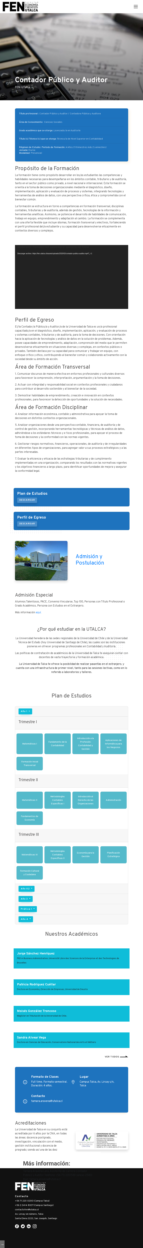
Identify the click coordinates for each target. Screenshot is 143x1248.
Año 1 (24, 711)
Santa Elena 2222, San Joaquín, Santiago (36, 1218)
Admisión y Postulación (90, 560)
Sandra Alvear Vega (31, 1038)
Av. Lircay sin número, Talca (29, 1214)
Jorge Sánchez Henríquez (36, 954)
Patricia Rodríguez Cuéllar (36, 985)
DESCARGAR (27, 500)
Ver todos (116, 1056)
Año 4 (25, 919)
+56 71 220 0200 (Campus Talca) (32, 1200)
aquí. (38, 612)
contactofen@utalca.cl (27, 1209)
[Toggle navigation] (135, 6)
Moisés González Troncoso (36, 1011)
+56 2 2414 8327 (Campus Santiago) (34, 1205)
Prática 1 (27, 909)
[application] (71, 277)
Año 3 (25, 898)
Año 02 (25, 888)
